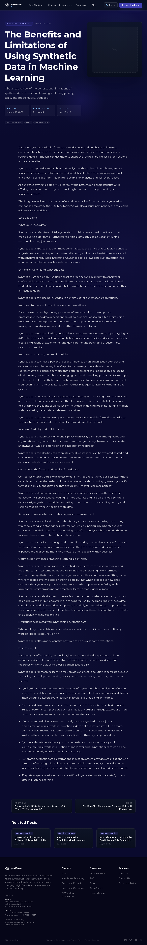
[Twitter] (130, 940)
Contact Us (124, 878)
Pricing (52, 5)
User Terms (71, 940)
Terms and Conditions (55, 940)
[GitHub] (141, 940)
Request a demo (131, 5)
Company (82, 5)
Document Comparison (73, 888)
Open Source (96, 888)
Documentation (98, 873)
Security (95, 940)
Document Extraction (72, 883)
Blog (94, 5)
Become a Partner (128, 883)
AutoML (66, 873)
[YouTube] (135, 940)
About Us (123, 873)
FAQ (92, 878)
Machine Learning (18, 24)
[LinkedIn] (125, 940)
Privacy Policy (84, 940)
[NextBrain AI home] (13, 5)
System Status (97, 893)
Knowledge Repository (73, 878)
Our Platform (37, 5)
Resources (65, 5)
